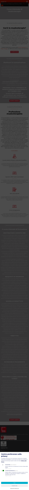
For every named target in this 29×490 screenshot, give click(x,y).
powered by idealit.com (14, 488)
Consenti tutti (14, 485)
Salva (14, 482)
